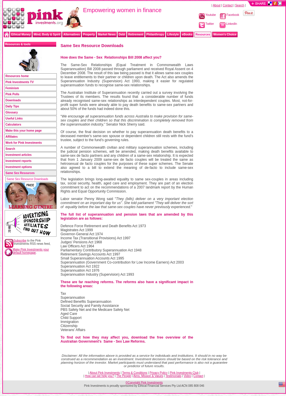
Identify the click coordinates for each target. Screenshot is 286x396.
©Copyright (144, 382)
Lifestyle (173, 34)
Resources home (17, 76)
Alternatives (71, 34)
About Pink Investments (105, 372)
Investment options (18, 167)
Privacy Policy (159, 372)
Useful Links (13, 118)
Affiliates (11, 136)
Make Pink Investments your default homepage (31, 251)
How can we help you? (99, 376)
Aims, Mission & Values (148, 376)
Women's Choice (224, 34)
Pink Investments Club (184, 372)
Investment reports (18, 160)
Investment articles (18, 154)
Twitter (206, 23)
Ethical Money (21, 34)
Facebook (229, 14)
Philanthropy (155, 34)
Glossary (11, 112)
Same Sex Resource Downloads (27, 179)
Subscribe (20, 240)
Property (89, 34)
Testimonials (173, 376)
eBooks (187, 34)
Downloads (13, 100)
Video (187, 376)
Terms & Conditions (134, 372)
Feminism (12, 88)
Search (239, 5)
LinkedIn (228, 23)
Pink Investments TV (19, 82)
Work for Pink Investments (23, 142)
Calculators (13, 124)
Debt (122, 34)
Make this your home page (23, 130)
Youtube (207, 14)
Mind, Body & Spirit (47, 34)
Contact (228, 5)
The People (123, 376)
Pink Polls (12, 94)
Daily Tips (12, 106)
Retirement (135, 34)
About (216, 5)
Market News (107, 34)
